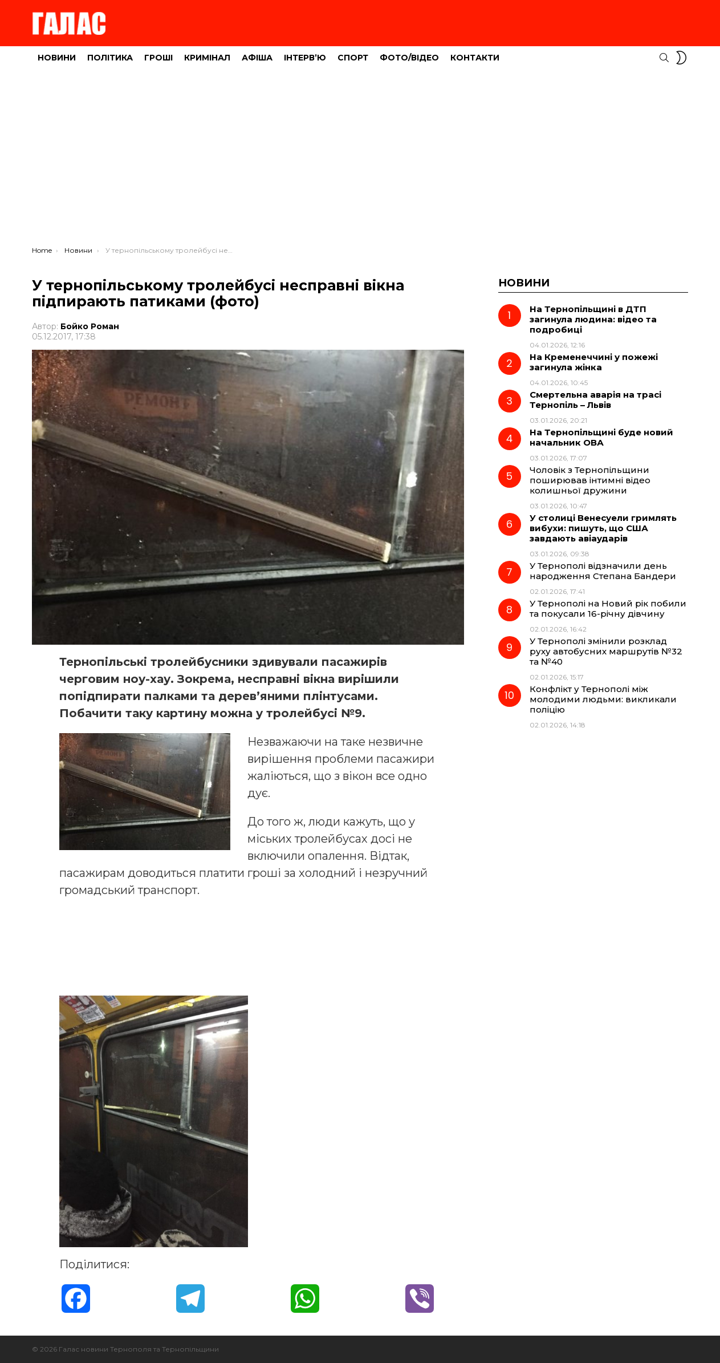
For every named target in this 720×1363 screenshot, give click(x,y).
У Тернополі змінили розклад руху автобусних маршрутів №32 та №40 (606, 651)
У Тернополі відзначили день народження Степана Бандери (603, 570)
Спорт (352, 57)
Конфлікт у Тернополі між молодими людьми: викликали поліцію (603, 699)
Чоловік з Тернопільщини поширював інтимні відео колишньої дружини (590, 480)
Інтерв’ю (305, 57)
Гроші (158, 57)
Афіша (257, 57)
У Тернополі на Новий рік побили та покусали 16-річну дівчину (608, 608)
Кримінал (207, 57)
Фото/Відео (409, 57)
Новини (57, 57)
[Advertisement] (360, 160)
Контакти (474, 57)
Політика (110, 57)
